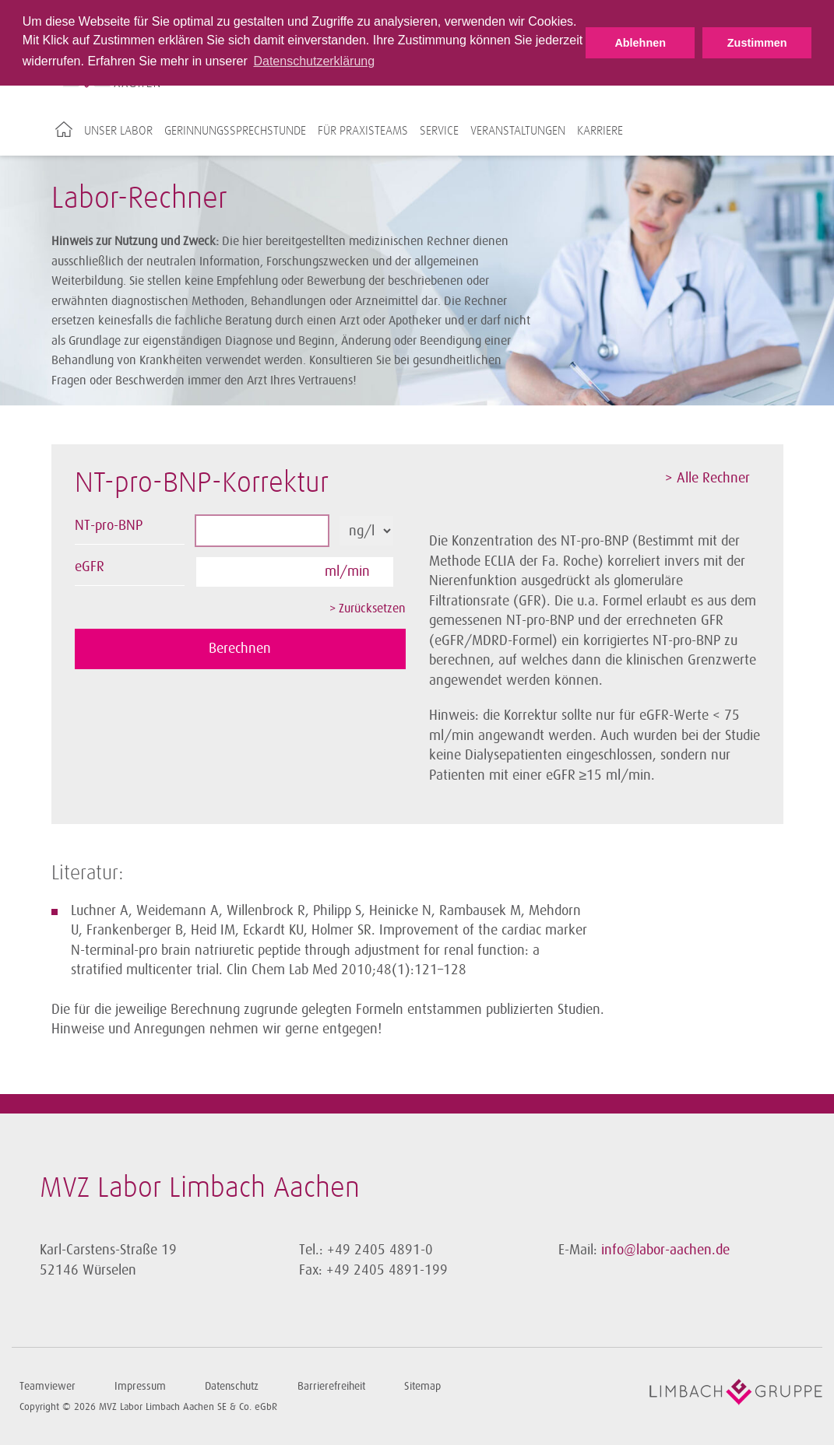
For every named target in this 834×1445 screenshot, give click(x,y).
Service (439, 131)
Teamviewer (47, 1386)
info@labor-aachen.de (665, 1249)
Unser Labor (118, 131)
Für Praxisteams (363, 131)
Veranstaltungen (517, 131)
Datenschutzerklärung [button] (314, 61)
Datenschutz (232, 1386)
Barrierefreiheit (331, 1386)
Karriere (600, 131)
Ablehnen (640, 43)
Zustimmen (757, 43)
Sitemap (422, 1386)
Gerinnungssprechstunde (235, 131)
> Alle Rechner (707, 478)
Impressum (140, 1386)
